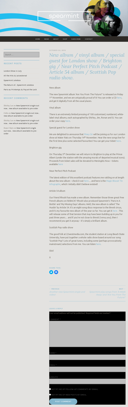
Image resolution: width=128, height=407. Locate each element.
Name (52, 353)
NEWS (46, 39)
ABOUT (56, 39)
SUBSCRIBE (76, 39)
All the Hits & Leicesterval (15, 76)
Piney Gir (88, 134)
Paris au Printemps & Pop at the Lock (20, 89)
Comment (55, 319)
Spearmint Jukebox (12, 80)
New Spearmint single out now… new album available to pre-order (20, 131)
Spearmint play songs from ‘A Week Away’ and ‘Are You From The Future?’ (106, 293)
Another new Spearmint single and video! (68, 292)
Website (53, 377)
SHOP (65, 39)
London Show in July (12, 71)
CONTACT (89, 39)
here (119, 97)
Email (53, 365)
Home (37, 39)
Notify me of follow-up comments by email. (74, 389)
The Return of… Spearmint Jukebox (19, 85)
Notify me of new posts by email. (69, 395)
